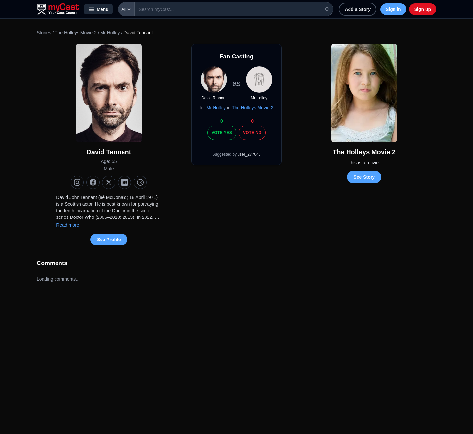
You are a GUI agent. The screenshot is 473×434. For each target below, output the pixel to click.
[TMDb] (140, 182)
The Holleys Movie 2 (76, 32)
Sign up (422, 9)
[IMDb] (124, 182)
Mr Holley (110, 32)
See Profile (109, 239)
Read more (67, 225)
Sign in (393, 9)
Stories (44, 32)
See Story (364, 177)
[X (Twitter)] (108, 182)
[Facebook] (93, 182)
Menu (98, 9)
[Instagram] (77, 182)
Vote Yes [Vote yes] (222, 132)
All (126, 9)
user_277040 (248, 154)
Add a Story (358, 9)
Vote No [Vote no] (252, 132)
